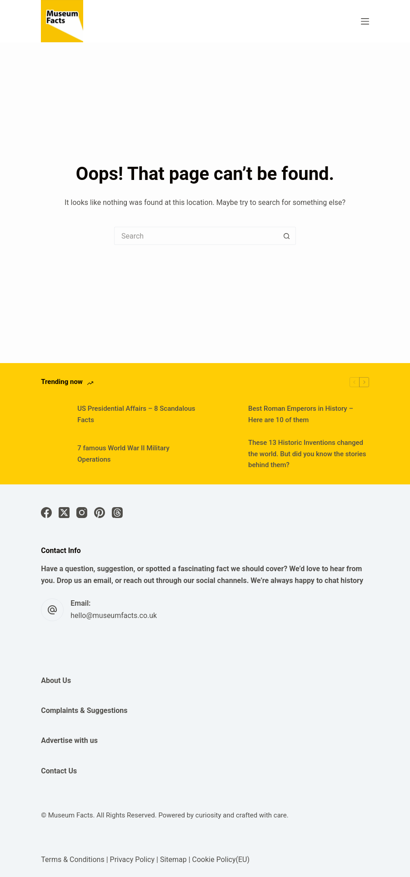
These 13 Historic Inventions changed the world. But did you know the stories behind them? (307, 453)
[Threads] (117, 512)
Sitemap (173, 859)
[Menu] (365, 21)
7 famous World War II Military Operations (123, 453)
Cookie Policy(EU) (221, 859)
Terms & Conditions (73, 859)
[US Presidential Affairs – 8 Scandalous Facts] (54, 414)
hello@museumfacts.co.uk (113, 615)
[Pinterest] (99, 512)
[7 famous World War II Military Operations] (54, 454)
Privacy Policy (132, 859)
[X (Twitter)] (64, 512)
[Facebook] (46, 512)
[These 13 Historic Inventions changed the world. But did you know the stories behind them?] (225, 454)
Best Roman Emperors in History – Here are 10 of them (300, 414)
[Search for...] (196, 236)
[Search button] (287, 236)
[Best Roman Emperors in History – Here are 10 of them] (225, 414)
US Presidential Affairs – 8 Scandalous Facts (136, 414)
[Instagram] (81, 512)
